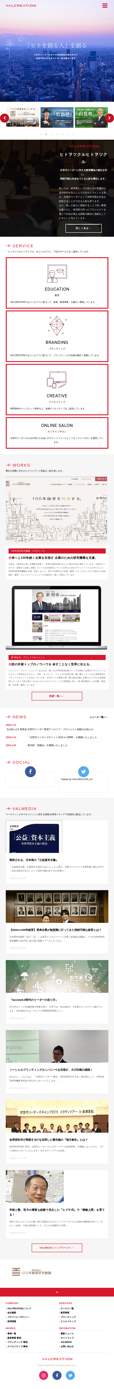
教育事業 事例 (13, 1338)
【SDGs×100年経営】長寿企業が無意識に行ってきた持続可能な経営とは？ (55, 929)
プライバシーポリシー (17, 1317)
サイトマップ (66, 1338)
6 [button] (68, 134)
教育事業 (64, 1312)
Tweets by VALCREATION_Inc (77, 779)
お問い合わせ (66, 1346)
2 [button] (46, 134)
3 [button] (51, 134)
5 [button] (62, 134)
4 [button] (57, 134)
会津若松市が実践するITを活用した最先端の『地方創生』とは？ (48, 1139)
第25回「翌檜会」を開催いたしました (48, 745)
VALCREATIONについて (18, 1308)
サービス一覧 (66, 1308)
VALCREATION (21, 6)
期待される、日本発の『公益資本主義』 (33, 859)
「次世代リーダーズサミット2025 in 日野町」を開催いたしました (62, 737)
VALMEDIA (65, 1342)
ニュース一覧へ (98, 717)
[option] (22, 117)
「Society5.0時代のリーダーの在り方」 (33, 999)
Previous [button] (4, 118)
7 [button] (73, 134)
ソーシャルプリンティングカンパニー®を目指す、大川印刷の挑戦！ (51, 1069)
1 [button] (41, 134)
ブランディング (67, 1317)
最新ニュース (66, 1333)
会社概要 (11, 1312)
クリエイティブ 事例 (17, 1346)
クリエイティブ (67, 1321)
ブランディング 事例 (17, 1342)
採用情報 (11, 1321)
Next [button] (109, 118)
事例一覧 (11, 1333)
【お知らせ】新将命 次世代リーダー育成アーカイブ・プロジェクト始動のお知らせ (50, 729)
